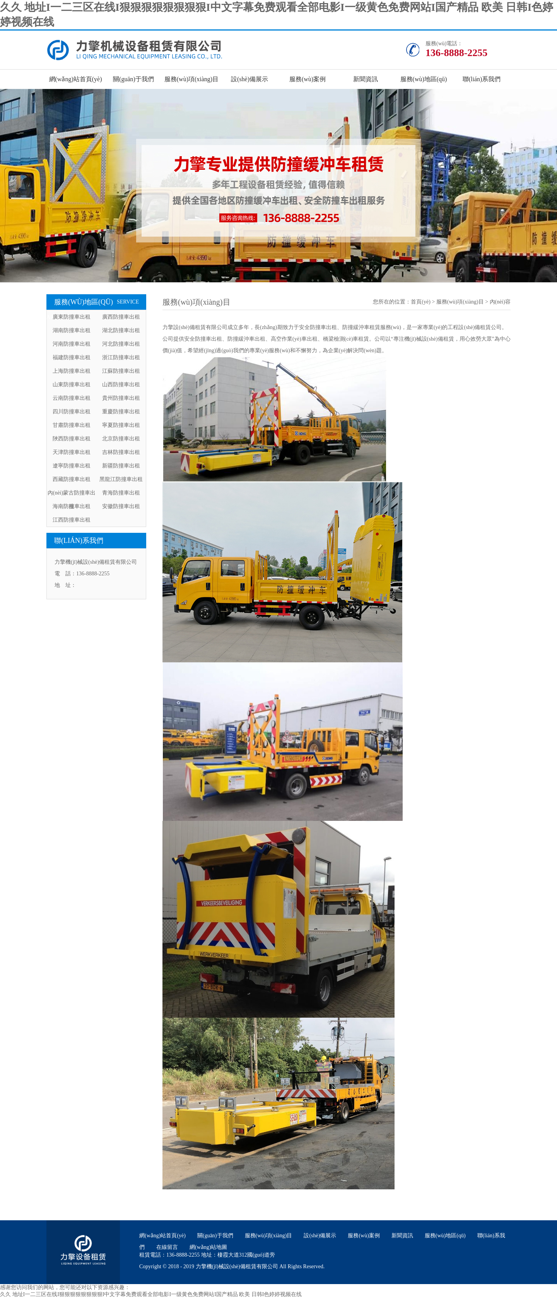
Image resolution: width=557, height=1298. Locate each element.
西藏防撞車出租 (72, 479)
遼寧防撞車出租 (72, 466)
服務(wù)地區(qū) (423, 79)
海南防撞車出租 (72, 506)
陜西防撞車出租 (72, 439)
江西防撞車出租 (72, 520)
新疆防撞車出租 (121, 466)
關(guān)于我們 (133, 79)
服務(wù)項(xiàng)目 (191, 79)
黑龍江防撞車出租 (121, 479)
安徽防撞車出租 (121, 506)
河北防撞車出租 (121, 344)
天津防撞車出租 (72, 452)
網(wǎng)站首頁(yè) (75, 79)
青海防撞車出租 (121, 493)
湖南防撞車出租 (72, 330)
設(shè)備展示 (249, 79)
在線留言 (167, 1247)
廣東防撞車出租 (72, 317)
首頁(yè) (421, 302)
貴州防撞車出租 (121, 398)
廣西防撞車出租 (121, 317)
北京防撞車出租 (121, 439)
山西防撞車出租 (121, 384)
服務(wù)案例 (307, 79)
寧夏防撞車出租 (121, 425)
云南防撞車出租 (72, 398)
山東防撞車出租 (72, 384)
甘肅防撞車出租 (72, 425)
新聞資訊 (365, 79)
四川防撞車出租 (72, 411)
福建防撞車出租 (72, 357)
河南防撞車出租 (72, 344)
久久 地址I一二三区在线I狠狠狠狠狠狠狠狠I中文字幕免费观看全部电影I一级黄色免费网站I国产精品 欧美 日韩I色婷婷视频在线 (151, 1294)
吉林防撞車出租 (121, 452)
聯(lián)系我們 (482, 79)
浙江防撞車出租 (121, 357)
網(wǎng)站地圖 (208, 1247)
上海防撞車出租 (72, 371)
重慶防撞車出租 (121, 411)
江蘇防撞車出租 (121, 371)
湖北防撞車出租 (121, 330)
